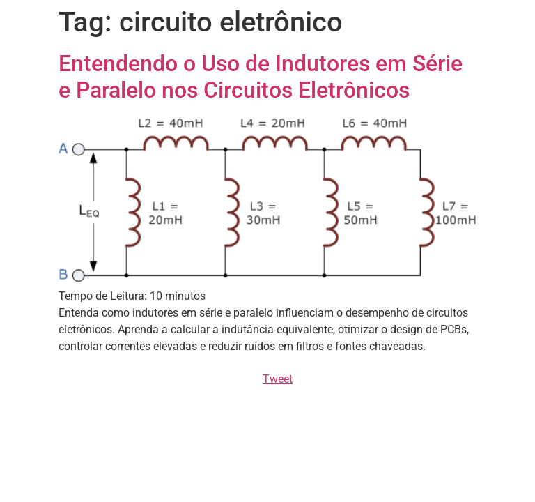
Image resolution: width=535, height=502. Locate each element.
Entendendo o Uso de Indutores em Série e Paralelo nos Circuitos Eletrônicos (261, 76)
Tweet (278, 379)
